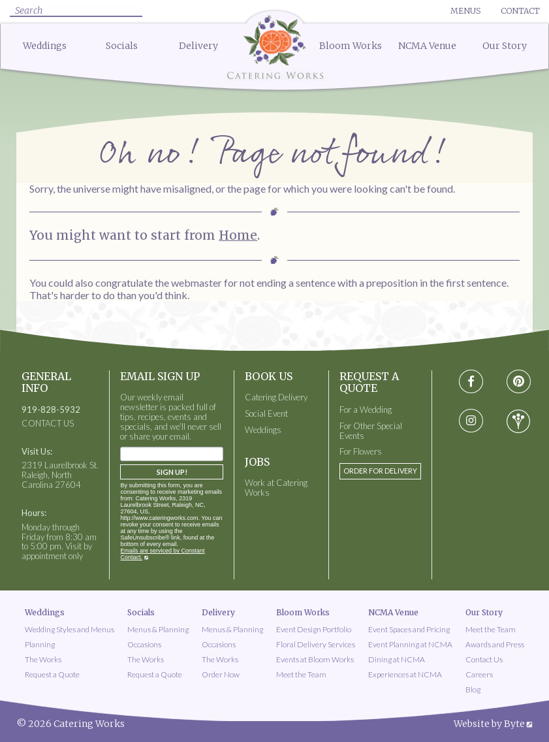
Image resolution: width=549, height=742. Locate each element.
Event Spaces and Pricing (409, 629)
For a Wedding (365, 410)
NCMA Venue (427, 46)
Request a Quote (52, 674)
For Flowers (360, 452)
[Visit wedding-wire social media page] (518, 421)
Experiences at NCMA (405, 674)
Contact (520, 11)
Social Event (266, 414)
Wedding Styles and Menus (69, 629)
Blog (472, 689)
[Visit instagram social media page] (471, 421)
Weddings (45, 46)
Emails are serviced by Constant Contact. (162, 553)
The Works (43, 659)
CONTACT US (48, 423)
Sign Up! (172, 472)
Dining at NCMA (396, 659)
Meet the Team (301, 674)
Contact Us (484, 659)
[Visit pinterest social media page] (519, 381)
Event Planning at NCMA (410, 644)
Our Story (504, 46)
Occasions (144, 644)
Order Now (221, 674)
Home (238, 235)
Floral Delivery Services (315, 644)
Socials (122, 46)
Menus (465, 11)
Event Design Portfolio (313, 629)
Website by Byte (489, 723)
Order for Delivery (380, 470)
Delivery (198, 46)
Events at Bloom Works (315, 659)
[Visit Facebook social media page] (471, 381)
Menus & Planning (158, 629)
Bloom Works (350, 46)
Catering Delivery (276, 397)
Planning (40, 644)
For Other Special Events (370, 431)
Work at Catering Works (276, 488)
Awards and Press (494, 644)
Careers (479, 674)
